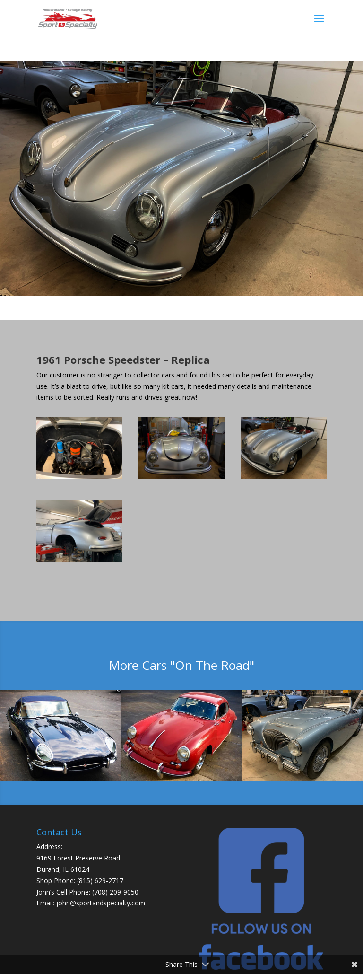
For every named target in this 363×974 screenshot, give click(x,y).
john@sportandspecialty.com (100, 902)
